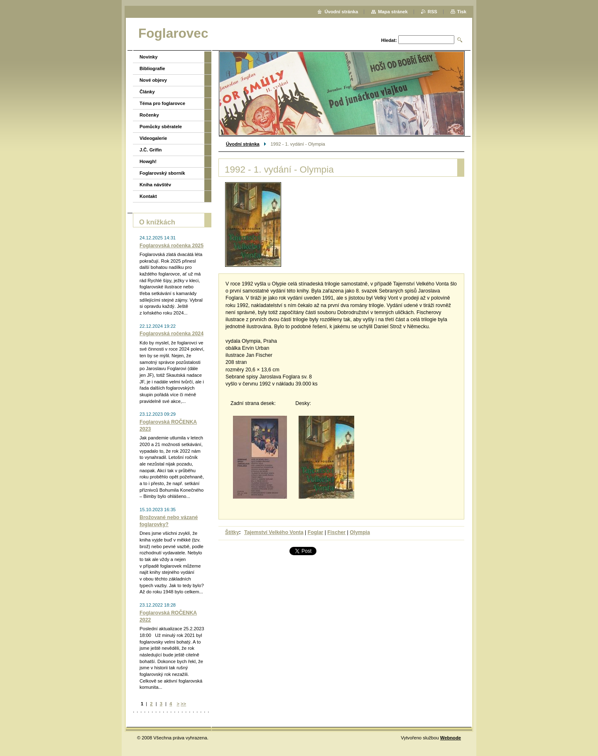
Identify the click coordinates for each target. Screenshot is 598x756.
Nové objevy (153, 80)
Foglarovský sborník (162, 173)
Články (147, 91)
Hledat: (389, 40)
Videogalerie (153, 138)
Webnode (450, 737)
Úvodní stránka (243, 143)
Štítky (232, 532)
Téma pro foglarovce (162, 103)
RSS (432, 11)
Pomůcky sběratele (161, 126)
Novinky (149, 56)
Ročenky (149, 114)
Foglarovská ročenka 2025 (171, 246)
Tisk (461, 11)
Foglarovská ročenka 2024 (171, 334)
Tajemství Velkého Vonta (274, 532)
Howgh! (148, 161)
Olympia (360, 532)
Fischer (336, 532)
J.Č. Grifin (151, 149)
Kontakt (148, 196)
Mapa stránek (393, 11)
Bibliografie (152, 68)
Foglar (316, 532)
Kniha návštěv (155, 184)
